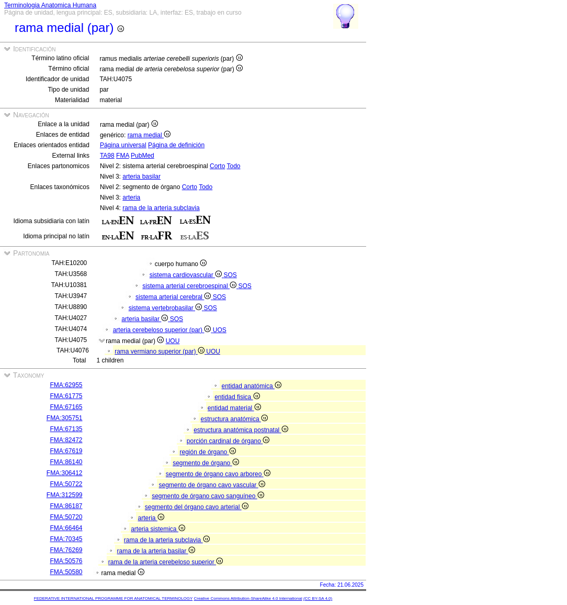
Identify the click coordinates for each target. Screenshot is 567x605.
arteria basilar (141, 176)
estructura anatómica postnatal (241, 430)
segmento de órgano (206, 463)
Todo (233, 166)
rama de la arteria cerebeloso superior (165, 562)
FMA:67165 (66, 407)
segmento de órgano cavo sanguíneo (208, 496)
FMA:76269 (66, 550)
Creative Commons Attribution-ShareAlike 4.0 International (248, 598)
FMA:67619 (66, 451)
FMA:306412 (65, 473)
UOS (219, 330)
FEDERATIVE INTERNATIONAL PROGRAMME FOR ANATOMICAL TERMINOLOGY (113, 598)
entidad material (234, 408)
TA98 (107, 155)
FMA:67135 (66, 429)
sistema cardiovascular (187, 275)
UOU (173, 341)
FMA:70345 (66, 539)
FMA (122, 155)
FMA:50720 (66, 517)
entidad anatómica (251, 386)
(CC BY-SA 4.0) (317, 598)
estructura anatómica (234, 419)
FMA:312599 (65, 495)
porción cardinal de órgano (228, 441)
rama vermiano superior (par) (160, 351)
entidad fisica (236, 397)
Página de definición (176, 145)
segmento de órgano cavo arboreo (218, 474)
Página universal (123, 145)
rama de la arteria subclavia (160, 208)
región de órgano (208, 452)
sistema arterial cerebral (174, 297)
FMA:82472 (66, 440)
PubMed (142, 155)
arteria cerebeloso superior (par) (163, 330)
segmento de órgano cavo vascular (212, 485)
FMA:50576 (66, 561)
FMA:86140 (66, 462)
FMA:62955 (66, 385)
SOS (229, 275)
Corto (217, 166)
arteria (131, 197)
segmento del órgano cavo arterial (196, 507)
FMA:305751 (65, 418)
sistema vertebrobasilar (166, 308)
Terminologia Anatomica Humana (50, 5)
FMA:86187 (66, 506)
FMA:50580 (66, 572)
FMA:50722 (66, 484)
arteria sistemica (158, 529)
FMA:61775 (66, 396)
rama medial (149, 135)
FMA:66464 (66, 528)
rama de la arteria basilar (156, 551)
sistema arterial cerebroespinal (190, 286)
